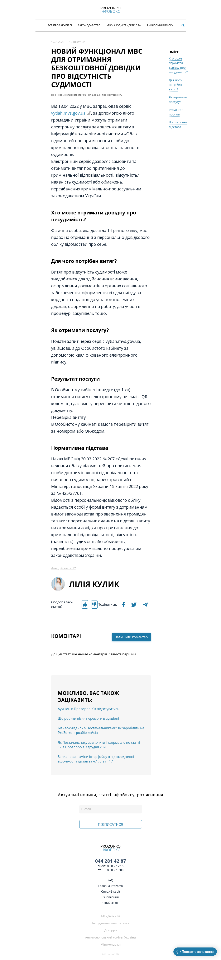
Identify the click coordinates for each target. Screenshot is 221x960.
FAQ (110, 880)
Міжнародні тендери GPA (124, 25)
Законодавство (89, 25)
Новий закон (110, 903)
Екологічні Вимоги (160, 25)
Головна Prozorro (110, 886)
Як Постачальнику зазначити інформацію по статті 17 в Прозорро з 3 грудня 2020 (99, 744)
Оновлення (110, 897)
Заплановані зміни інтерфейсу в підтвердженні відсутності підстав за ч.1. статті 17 (96, 759)
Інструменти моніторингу (110, 923)
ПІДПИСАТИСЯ (110, 824)
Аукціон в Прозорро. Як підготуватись (88, 709)
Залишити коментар (131, 637)
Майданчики (110, 916)
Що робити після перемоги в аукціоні (88, 718)
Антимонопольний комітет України (110, 937)
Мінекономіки (111, 944)
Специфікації (110, 891)
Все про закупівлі (60, 25)
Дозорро (110, 930)
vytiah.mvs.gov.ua (68, 113)
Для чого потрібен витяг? (175, 84)
